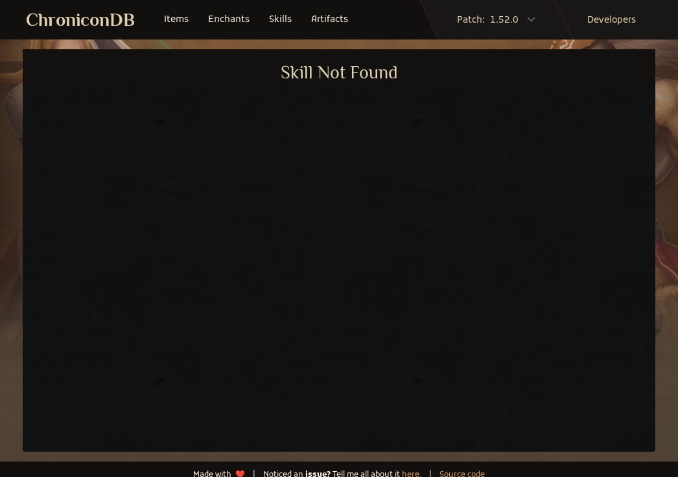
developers (611, 20)
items (176, 20)
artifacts (329, 20)
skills (280, 20)
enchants (229, 20)
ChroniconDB (80, 20)
